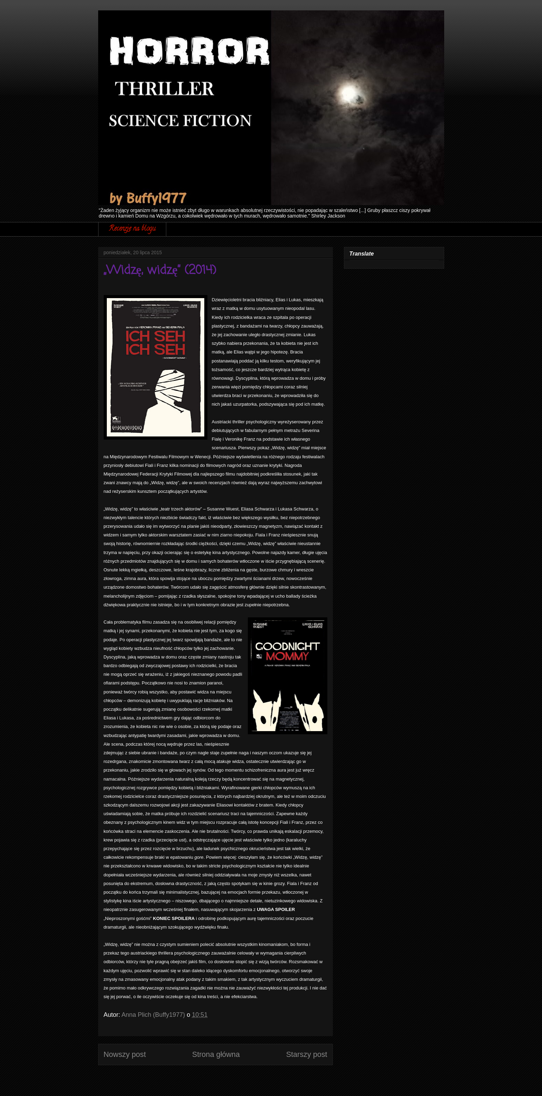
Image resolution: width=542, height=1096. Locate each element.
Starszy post (306, 1054)
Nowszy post (125, 1054)
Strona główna (216, 1054)
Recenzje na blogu (132, 229)
